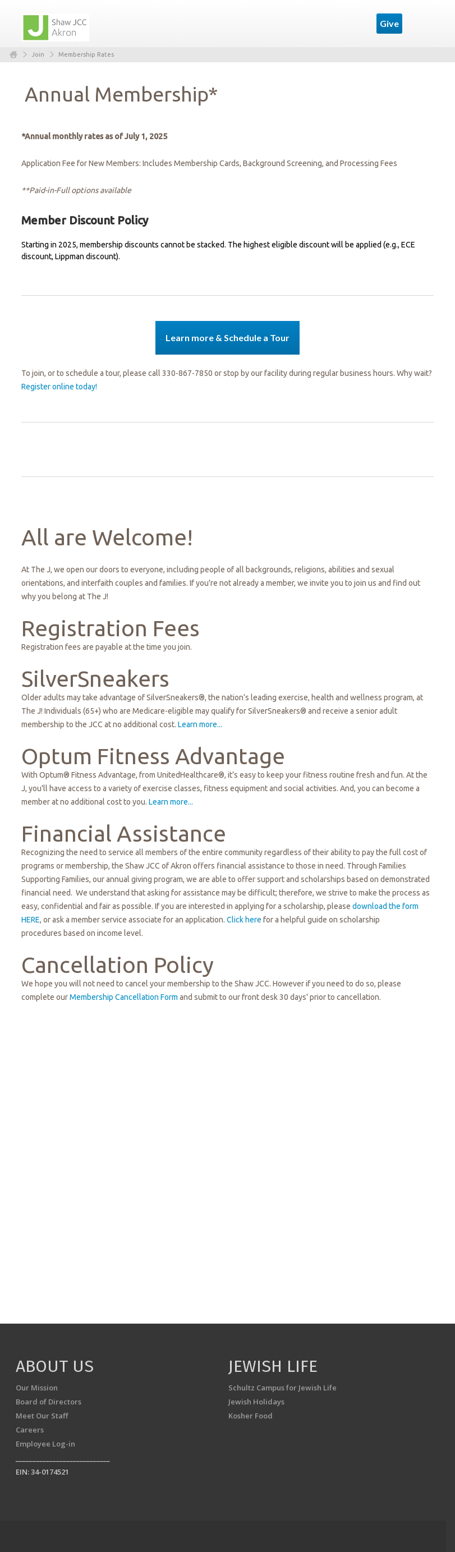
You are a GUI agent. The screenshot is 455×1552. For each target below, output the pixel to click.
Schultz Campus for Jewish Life (282, 1388)
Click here (244, 919)
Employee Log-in (45, 1444)
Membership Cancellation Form (124, 997)
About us (55, 1366)
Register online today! (59, 386)
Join (37, 54)
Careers (30, 1430)
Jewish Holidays (256, 1402)
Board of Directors (48, 1402)
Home (13, 54)
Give (389, 23)
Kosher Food (250, 1416)
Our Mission (37, 1388)
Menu (421, 23)
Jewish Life (273, 1366)
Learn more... (200, 724)
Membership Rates (86, 54)
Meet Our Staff (42, 1416)
